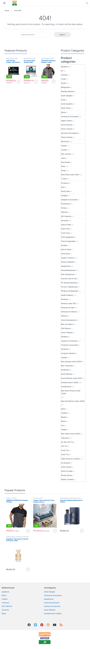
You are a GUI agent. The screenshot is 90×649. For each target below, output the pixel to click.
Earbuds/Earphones (68, 270)
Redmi (63, 421)
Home (7, 11)
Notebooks (65, 370)
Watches (64, 212)
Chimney (64, 75)
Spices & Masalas (67, 262)
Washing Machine (67, 91)
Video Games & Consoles (70, 459)
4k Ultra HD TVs (67, 442)
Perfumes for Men (67, 308)
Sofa (62, 187)
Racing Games (66, 475)
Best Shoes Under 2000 (70, 175)
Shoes (63, 170)
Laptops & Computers (69, 341)
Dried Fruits (65, 229)
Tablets (64, 430)
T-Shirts (64, 179)
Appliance (65, 67)
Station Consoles (67, 479)
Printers (64, 208)
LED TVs (64, 446)
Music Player (66, 108)
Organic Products (67, 258)
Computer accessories (69, 345)
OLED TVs (65, 450)
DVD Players (65, 328)
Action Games (66, 467)
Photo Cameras (67, 129)
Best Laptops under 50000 (71, 362)
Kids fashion (65, 162)
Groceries (64, 221)
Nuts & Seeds (66, 249)
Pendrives (65, 349)
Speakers (64, 337)
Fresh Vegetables (67, 237)
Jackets (64, 150)
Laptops (64, 357)
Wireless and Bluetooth (69, 291)
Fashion (52, 58)
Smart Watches (66, 374)
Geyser (63, 83)
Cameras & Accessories (70, 117)
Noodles (64, 245)
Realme (64, 417)
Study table (65, 191)
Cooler (63, 79)
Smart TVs (65, 454)
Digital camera (66, 121)
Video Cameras (66, 137)
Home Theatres (67, 332)
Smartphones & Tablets (70, 382)
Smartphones (66, 387)
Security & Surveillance (69, 133)
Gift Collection (66, 216)
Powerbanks (65, 204)
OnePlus (64, 413)
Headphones (66, 266)
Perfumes (64, 299)
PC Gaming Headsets (69, 283)
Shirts (63, 166)
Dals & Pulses (66, 225)
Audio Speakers (67, 104)
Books (63, 112)
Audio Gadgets (66, 96)
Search (87, 3)
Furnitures (65, 183)
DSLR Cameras (66, 125)
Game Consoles (67, 471)
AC (62, 71)
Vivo (62, 425)
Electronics (65, 141)
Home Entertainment (68, 320)
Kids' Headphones (68, 274)
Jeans (63, 158)
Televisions (65, 438)
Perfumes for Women (69, 312)
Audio (63, 100)
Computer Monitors (68, 353)
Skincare (64, 316)
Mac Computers (67, 366)
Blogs (4, 613)
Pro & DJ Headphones (69, 287)
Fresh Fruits (65, 233)
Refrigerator (65, 87)
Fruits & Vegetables (68, 241)
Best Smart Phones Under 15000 (70, 392)
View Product (19, 82)
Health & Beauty (67, 295)
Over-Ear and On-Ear (69, 279)
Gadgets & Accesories (69, 200)
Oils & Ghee (65, 254)
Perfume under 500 (68, 303)
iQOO (63, 409)
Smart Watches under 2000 (71, 378)
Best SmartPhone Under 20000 (73, 401)
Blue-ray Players (67, 324)
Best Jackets (45, 58)
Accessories (65, 463)
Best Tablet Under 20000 (70, 434)
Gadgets (64, 195)
